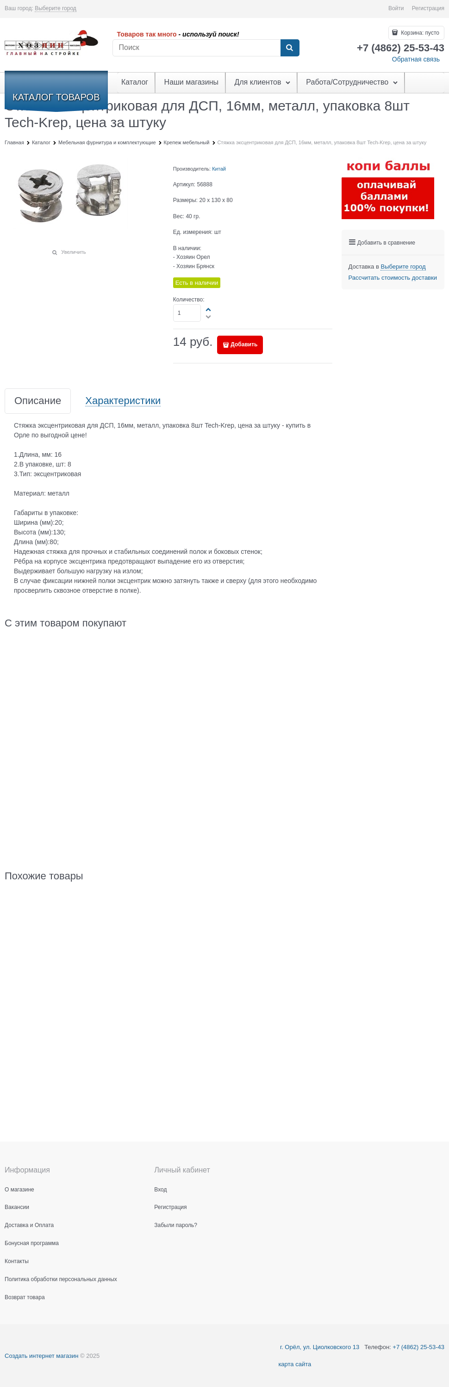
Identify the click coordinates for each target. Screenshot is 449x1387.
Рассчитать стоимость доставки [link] (393, 277)
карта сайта (294, 1364)
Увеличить (73, 252)
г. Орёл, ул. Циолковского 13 (318, 1347)
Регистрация (428, 8)
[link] (55, 8)
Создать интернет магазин (41, 1355)
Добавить (244, 344)
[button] (208, 309)
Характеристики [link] (123, 401)
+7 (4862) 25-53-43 (418, 1347)
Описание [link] (37, 401)
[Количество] (187, 313)
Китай (219, 169)
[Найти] (290, 48)
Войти (396, 8)
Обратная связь (416, 59)
